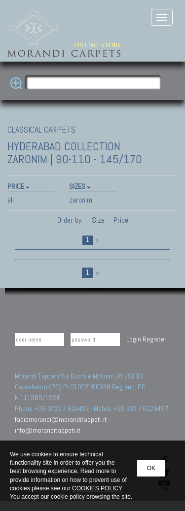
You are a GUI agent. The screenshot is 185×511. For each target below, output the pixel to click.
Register (154, 339)
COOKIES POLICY (97, 488)
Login (133, 339)
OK (151, 468)
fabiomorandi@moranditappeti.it (61, 419)
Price (119, 220)
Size (98, 220)
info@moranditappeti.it (48, 430)
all (10, 200)
